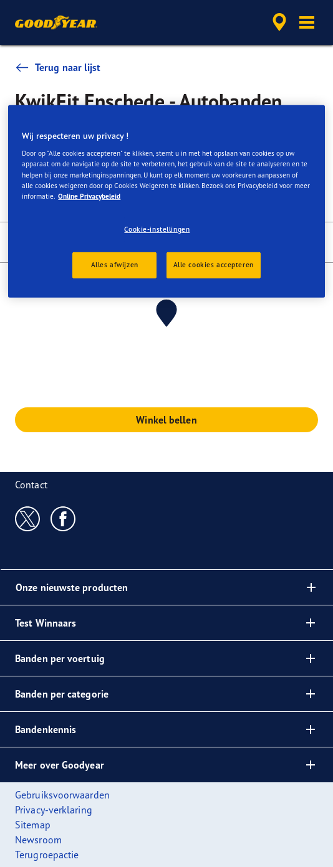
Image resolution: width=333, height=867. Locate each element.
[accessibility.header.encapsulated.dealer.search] (279, 22)
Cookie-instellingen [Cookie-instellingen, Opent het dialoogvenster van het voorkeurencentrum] (157, 229)
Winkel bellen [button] (166, 420)
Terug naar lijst (58, 67)
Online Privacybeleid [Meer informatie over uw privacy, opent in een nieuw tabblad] (89, 196)
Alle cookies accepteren (213, 264)
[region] (166, 201)
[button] (307, 22)
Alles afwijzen (114, 264)
